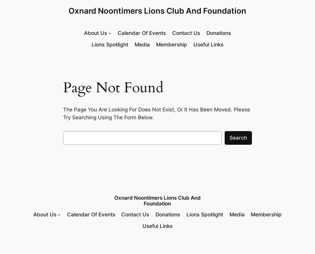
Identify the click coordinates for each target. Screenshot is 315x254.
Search (238, 138)
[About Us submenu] (97, 33)
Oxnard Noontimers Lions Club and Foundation (157, 10)
